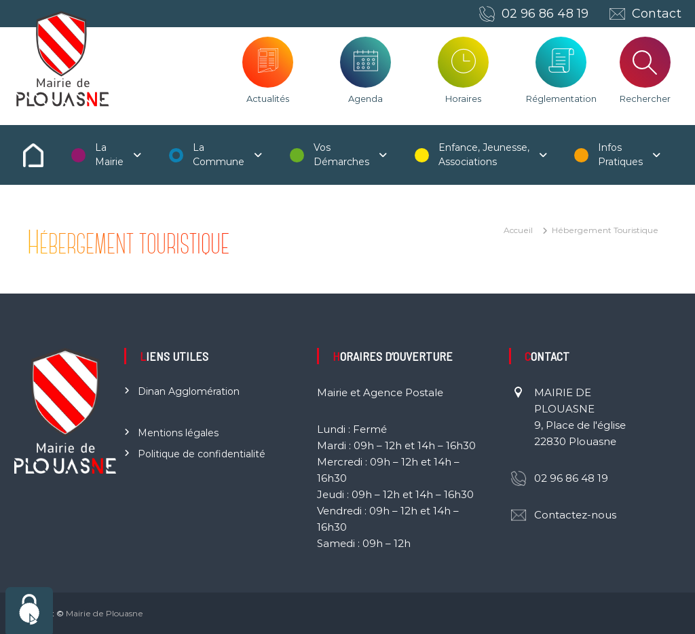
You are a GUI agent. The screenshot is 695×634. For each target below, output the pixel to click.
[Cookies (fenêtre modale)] (29, 610)
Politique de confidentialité (201, 454)
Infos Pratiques (620, 154)
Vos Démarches (341, 154)
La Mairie (109, 154)
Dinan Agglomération (189, 391)
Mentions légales (178, 433)
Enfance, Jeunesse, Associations (483, 154)
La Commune (218, 154)
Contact (656, 13)
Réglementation (561, 98)
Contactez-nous (575, 514)
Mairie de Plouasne (104, 613)
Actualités (267, 98)
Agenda (365, 98)
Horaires (463, 98)
